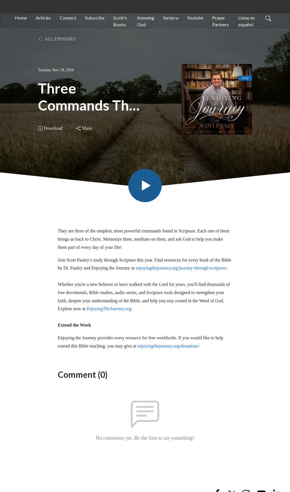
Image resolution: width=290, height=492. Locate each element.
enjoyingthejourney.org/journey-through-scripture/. (182, 268)
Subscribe (95, 17)
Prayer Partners (220, 21)
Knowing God (145, 21)
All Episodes (57, 38)
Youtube (195, 17)
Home (21, 17)
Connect (68, 17)
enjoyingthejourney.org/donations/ (168, 346)
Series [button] (169, 17)
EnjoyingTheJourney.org (109, 308)
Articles (43, 17)
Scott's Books (120, 21)
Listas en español (246, 21)
